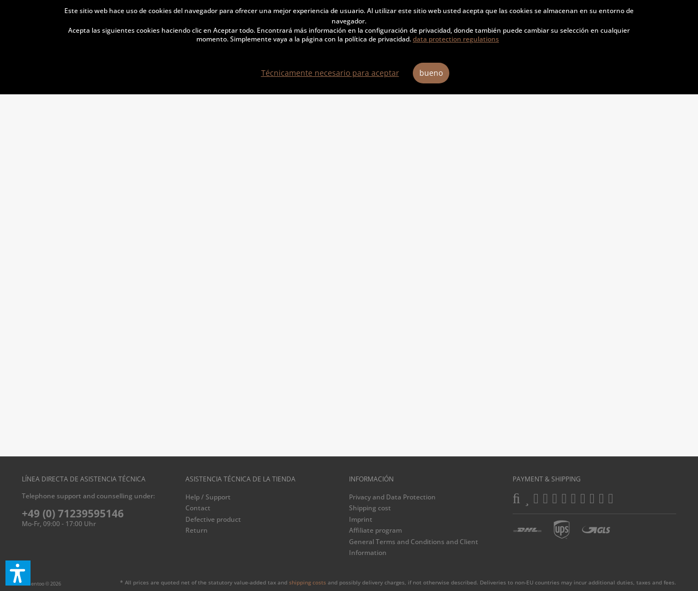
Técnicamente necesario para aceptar (330, 73)
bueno (431, 73)
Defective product (213, 519)
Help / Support (208, 497)
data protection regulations (456, 39)
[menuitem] (264, 497)
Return (196, 530)
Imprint (360, 519)
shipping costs (307, 582)
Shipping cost (370, 507)
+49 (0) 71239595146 (73, 513)
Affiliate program (375, 530)
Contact (197, 507)
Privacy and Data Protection (392, 497)
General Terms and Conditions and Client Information (413, 547)
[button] (18, 573)
